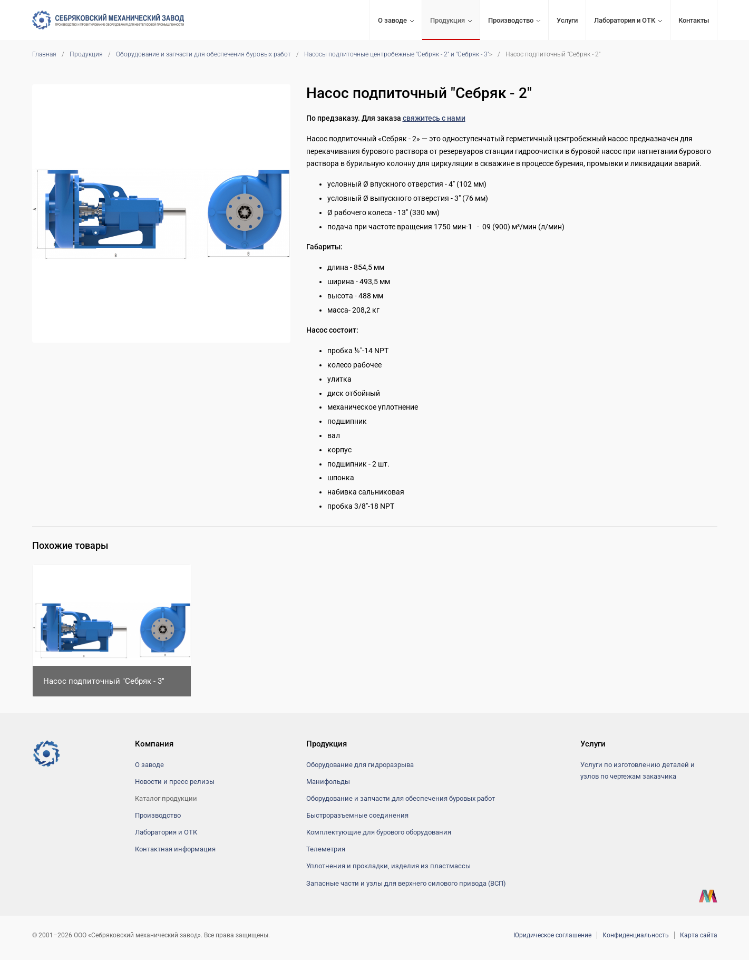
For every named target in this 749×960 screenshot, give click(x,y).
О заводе (392, 20)
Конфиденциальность (635, 935)
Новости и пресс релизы (175, 782)
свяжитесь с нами (434, 118)
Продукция (447, 20)
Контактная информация (175, 849)
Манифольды (328, 782)
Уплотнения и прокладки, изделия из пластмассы (388, 866)
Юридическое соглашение (552, 935)
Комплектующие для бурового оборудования (378, 832)
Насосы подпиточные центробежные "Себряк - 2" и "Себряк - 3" (396, 54)
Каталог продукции (166, 798)
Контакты (693, 20)
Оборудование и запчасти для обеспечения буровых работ (203, 54)
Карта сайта (698, 935)
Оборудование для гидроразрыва (360, 765)
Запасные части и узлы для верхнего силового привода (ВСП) (406, 883)
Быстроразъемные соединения (357, 815)
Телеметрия (325, 849)
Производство (510, 20)
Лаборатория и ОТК (624, 20)
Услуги (567, 20)
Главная (44, 54)
